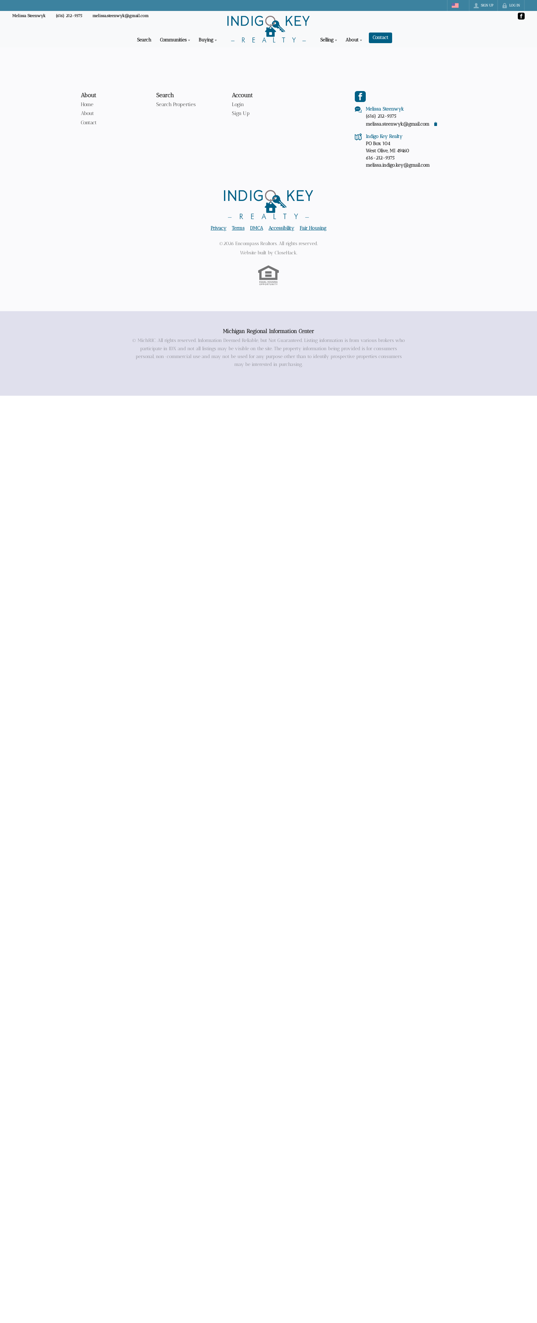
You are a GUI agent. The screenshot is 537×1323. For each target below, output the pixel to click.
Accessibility (281, 228)
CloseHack (286, 253)
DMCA (256, 228)
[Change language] (458, 5)
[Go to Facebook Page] (521, 16)
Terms (238, 228)
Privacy (218, 228)
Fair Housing (313, 228)
